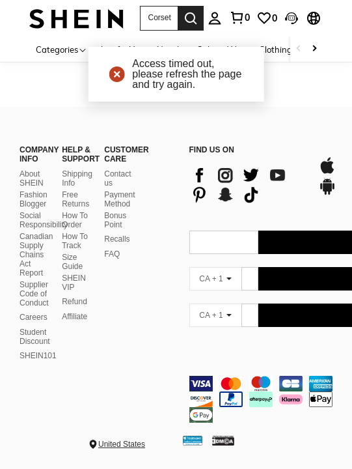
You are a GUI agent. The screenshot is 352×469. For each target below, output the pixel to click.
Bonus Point (115, 220)
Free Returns (75, 199)
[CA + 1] (215, 279)
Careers (33, 317)
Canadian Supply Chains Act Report (36, 254)
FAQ (112, 254)
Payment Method (119, 199)
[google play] (327, 192)
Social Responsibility (44, 220)
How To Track (75, 241)
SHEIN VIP (74, 283)
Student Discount (35, 337)
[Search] (191, 18)
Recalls (116, 239)
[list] (247, 185)
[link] (266, 18)
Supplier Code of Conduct (34, 293)
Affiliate (74, 316)
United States (121, 444)
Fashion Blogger (33, 199)
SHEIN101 (38, 355)
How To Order (75, 220)
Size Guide (72, 262)
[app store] (327, 172)
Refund (74, 301)
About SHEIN (32, 178)
